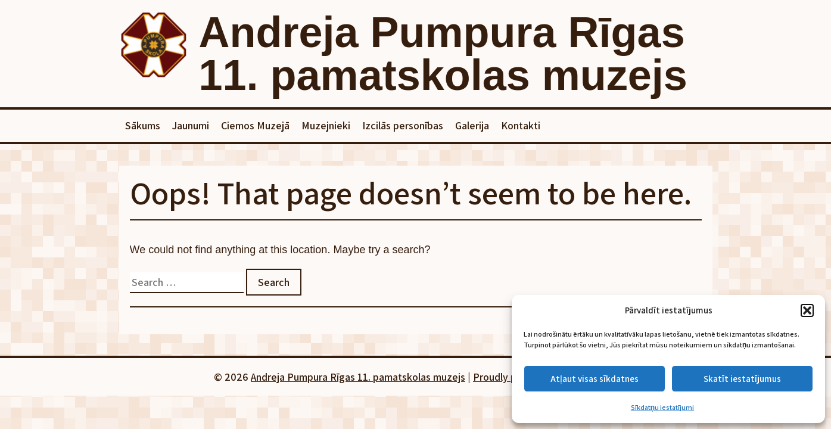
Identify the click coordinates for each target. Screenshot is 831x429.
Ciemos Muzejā (255, 125)
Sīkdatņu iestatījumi (662, 407)
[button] (807, 310)
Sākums (142, 125)
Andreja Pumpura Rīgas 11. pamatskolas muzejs (443, 53)
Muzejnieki (325, 125)
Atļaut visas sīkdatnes (594, 378)
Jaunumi (190, 125)
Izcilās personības (402, 125)
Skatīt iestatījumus (742, 378)
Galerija (472, 125)
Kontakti (520, 125)
